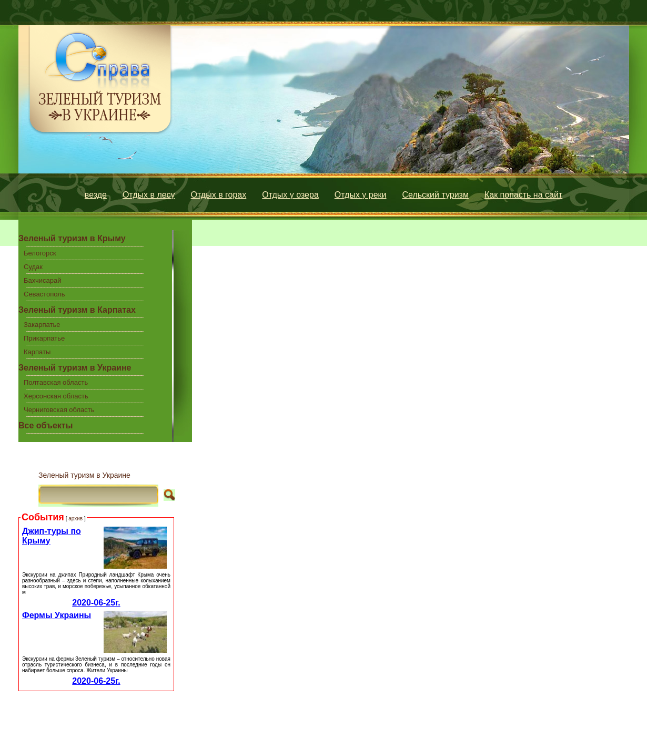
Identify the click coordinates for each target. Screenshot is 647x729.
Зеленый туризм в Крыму (72, 238)
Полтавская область (56, 382)
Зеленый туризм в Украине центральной (74, 369)
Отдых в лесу (149, 194)
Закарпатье (42, 324)
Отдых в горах (219, 194)
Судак (33, 267)
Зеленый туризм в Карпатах (77, 309)
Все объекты (45, 425)
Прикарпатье (44, 338)
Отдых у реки (361, 194)
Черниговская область (59, 410)
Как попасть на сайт (523, 194)
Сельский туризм (435, 194)
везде (96, 194)
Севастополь (44, 294)
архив (75, 518)
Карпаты (37, 352)
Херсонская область (56, 396)
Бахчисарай (42, 280)
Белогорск (40, 253)
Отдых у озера (290, 194)
